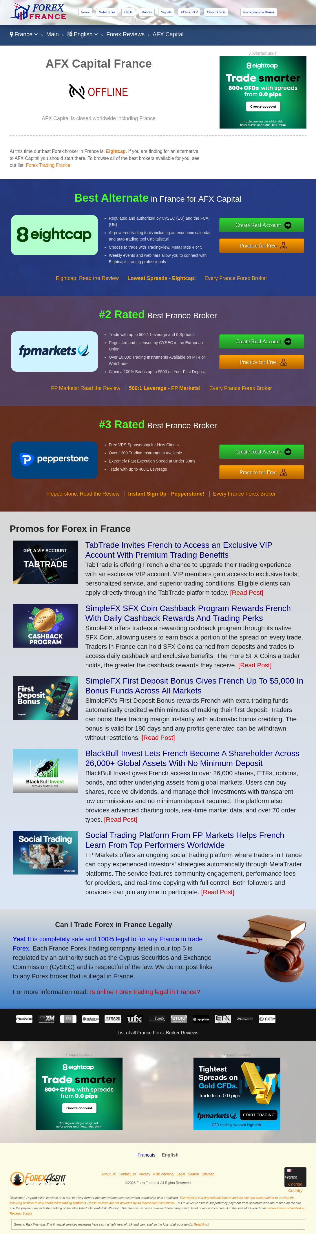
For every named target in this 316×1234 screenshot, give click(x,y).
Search (193, 1174)
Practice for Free (262, 245)
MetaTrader (107, 12)
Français (146, 1154)
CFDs (128, 12)
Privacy (144, 1174)
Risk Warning (163, 1174)
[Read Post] (246, 592)
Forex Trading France (48, 165)
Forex (85, 12)
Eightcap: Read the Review (87, 282)
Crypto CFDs (216, 12)
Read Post (201, 1224)
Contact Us (127, 1174)
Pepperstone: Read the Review (83, 497)
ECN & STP (189, 12)
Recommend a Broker (258, 12)
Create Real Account (262, 225)
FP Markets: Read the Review (85, 392)
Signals (166, 12)
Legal (180, 1174)
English (82, 34)
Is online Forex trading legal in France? (139, 990)
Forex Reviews (125, 34)
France (24, 34)
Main (52, 34)
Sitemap (208, 1174)
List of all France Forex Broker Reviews (158, 1032)
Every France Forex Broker (235, 282)
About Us (108, 1174)
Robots (147, 12)
